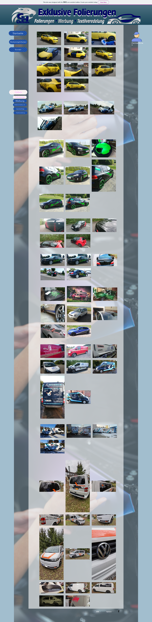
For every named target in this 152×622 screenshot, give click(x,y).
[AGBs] (98, 612)
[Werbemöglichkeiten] (18, 42)
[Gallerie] (18, 92)
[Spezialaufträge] (20, 108)
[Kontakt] (18, 49)
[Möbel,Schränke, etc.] (20, 104)
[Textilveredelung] (20, 112)
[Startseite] (18, 33)
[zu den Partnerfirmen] (137, 36)
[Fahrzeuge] (20, 97)
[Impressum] (110, 612)
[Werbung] (20, 100)
